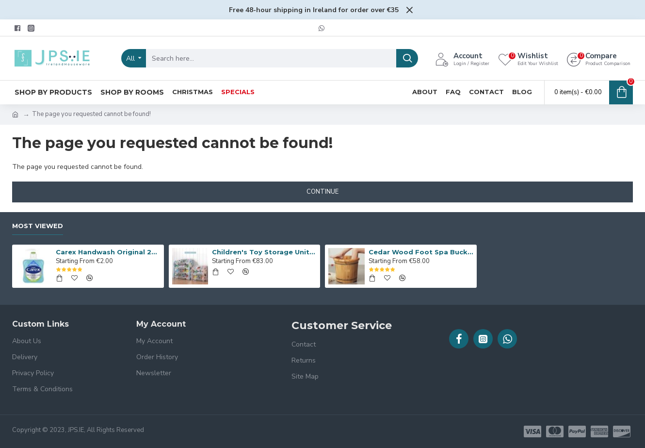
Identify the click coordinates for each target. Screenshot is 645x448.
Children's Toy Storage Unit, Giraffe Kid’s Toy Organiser (264, 252)
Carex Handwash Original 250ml (108, 252)
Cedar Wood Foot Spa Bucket (421, 252)
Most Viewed (37, 226)
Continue (322, 191)
